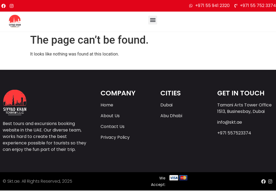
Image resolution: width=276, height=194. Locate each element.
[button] (152, 20)
